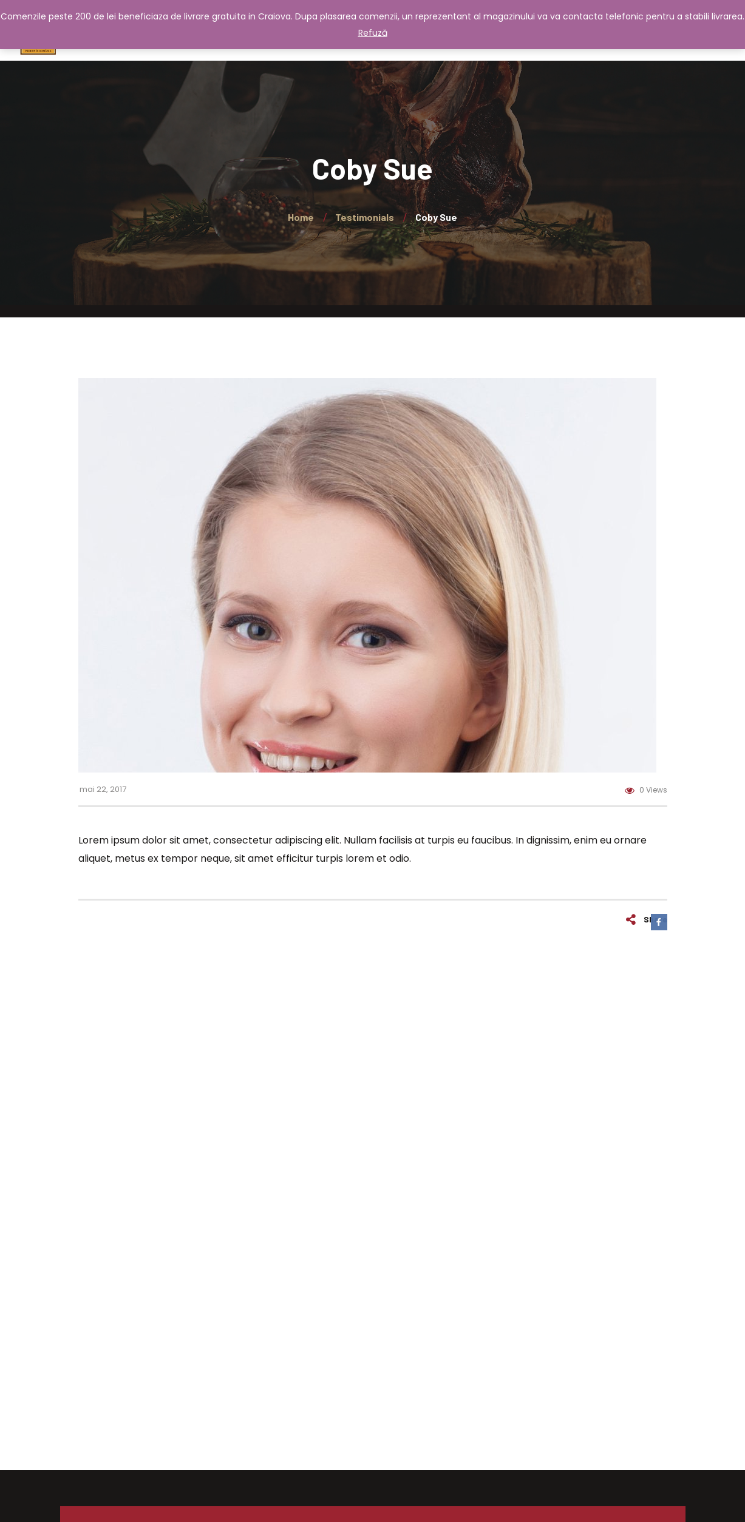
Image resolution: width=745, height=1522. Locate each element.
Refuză (372, 33)
